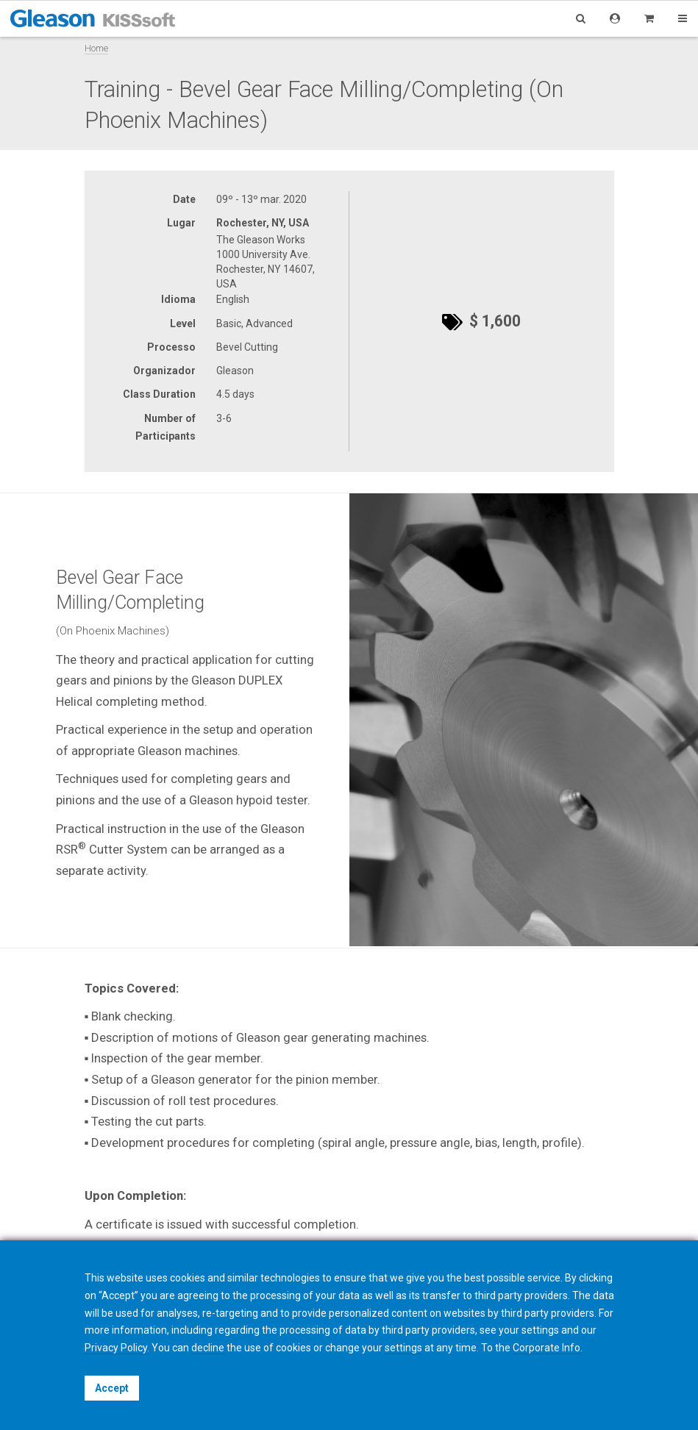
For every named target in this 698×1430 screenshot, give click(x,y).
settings (403, 1348)
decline (207, 1348)
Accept (112, 1388)
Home (96, 48)
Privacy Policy (116, 1348)
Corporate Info (546, 1348)
